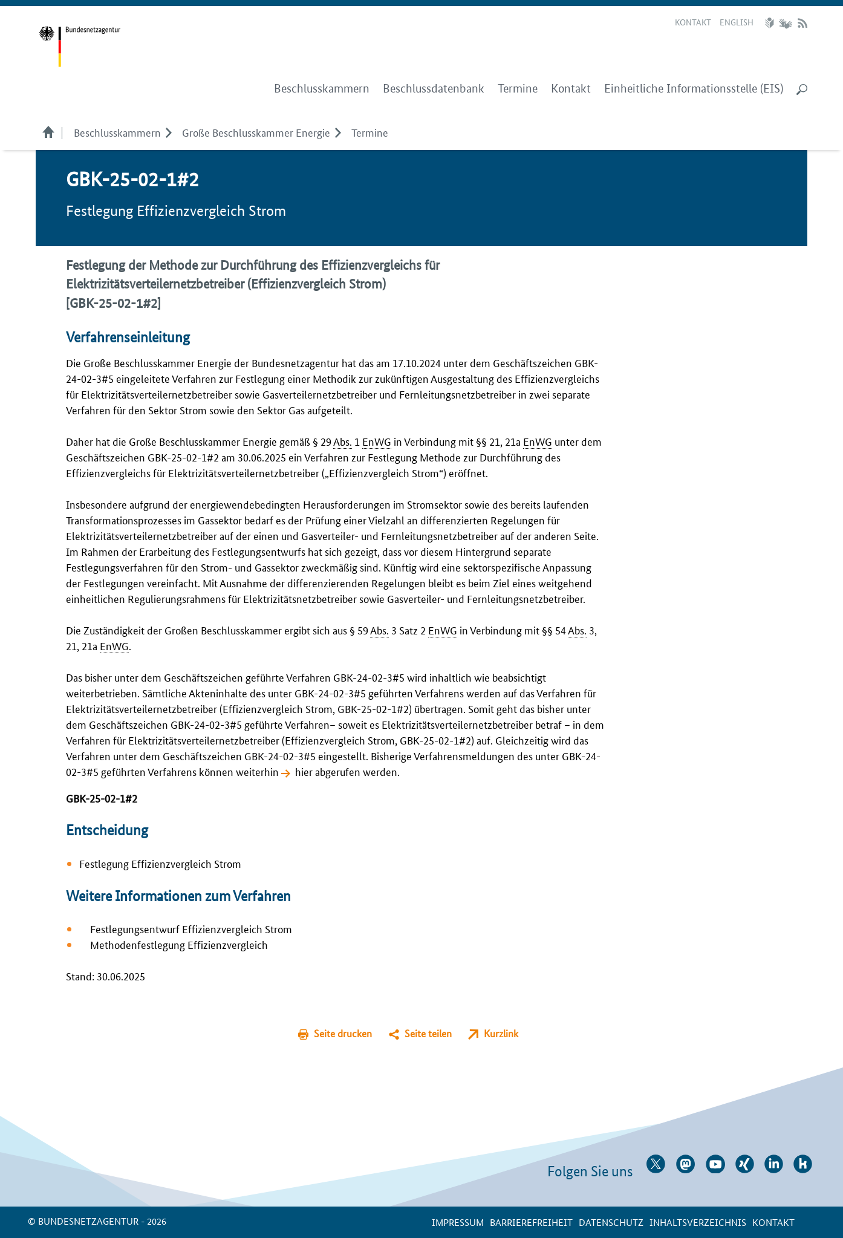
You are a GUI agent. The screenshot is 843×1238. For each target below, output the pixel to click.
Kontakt (693, 22)
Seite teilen (428, 1033)
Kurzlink (501, 1033)
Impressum (458, 1222)
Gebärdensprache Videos (785, 23)
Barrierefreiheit (531, 1222)
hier (304, 771)
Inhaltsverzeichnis (697, 1222)
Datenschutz (611, 1222)
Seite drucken (343, 1033)
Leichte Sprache (771, 23)
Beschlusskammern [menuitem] (321, 89)
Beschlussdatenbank (433, 89)
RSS (802, 23)
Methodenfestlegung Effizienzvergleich (179, 944)
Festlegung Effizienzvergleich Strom (160, 863)
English (736, 22)
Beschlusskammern (117, 132)
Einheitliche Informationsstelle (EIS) (693, 89)
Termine (518, 89)
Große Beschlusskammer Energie (256, 132)
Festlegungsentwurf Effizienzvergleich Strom (191, 928)
